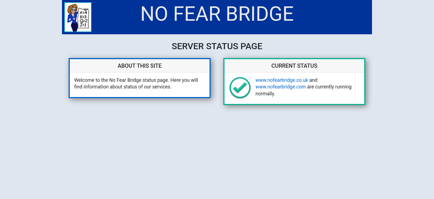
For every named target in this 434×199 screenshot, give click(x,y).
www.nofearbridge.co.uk (281, 80)
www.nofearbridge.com (280, 87)
